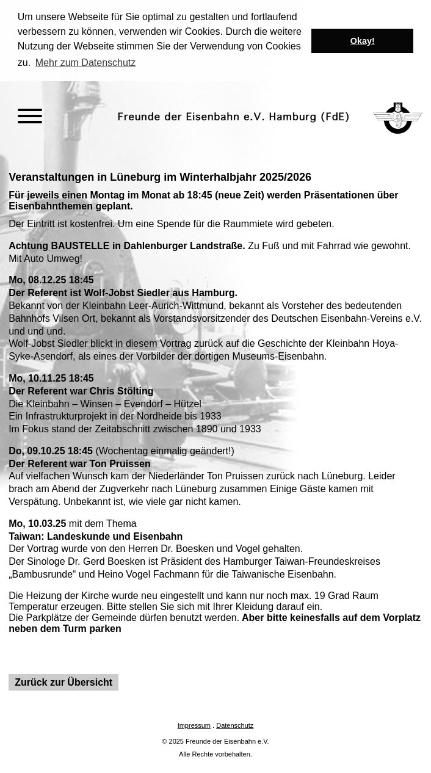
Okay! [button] (362, 41)
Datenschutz (234, 724)
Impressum (194, 724)
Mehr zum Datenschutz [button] (85, 62)
